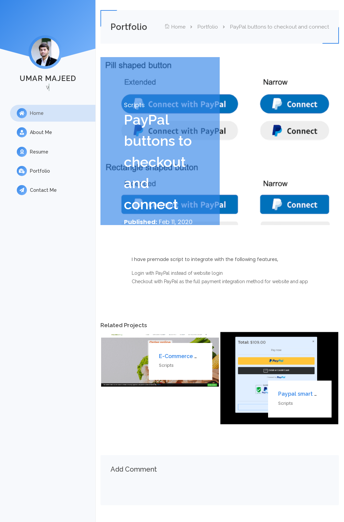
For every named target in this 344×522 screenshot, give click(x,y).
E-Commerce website (192, 356)
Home (30, 113)
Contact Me (37, 191)
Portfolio (33, 172)
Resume (32, 152)
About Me (34, 133)
